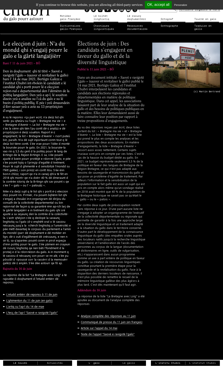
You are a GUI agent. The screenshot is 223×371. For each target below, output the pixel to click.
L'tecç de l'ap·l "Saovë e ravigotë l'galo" (32, 312)
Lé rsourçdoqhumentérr (136, 18)
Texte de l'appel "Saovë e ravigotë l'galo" (108, 334)
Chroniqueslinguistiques (104, 27)
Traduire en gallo (203, 27)
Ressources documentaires (137, 27)
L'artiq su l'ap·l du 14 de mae (25, 306)
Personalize (180, 5)
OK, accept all (158, 4)
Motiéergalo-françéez (70, 18)
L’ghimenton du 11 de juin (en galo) (29, 300)
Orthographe (169, 25)
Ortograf (167, 19)
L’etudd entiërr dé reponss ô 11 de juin (31, 294)
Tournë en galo (205, 19)
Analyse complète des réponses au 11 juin (108, 316)
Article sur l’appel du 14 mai (99, 328)
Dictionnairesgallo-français (71, 27)
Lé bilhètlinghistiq (101, 18)
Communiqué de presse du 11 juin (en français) (111, 322)
